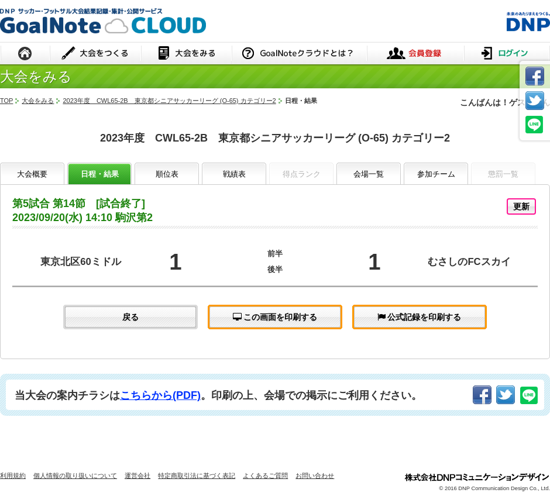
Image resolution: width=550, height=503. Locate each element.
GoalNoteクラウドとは (299, 54)
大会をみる (186, 54)
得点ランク (302, 174)
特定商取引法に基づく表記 (196, 475)
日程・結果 (100, 174)
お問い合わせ (314, 475)
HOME (25, 54)
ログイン (507, 54)
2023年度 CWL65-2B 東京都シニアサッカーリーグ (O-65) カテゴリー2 (169, 100)
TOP (6, 100)
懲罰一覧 (503, 174)
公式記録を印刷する (419, 317)
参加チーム (436, 174)
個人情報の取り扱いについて (75, 475)
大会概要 (32, 174)
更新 (521, 206)
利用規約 (13, 475)
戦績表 (234, 174)
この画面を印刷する (275, 317)
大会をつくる (95, 54)
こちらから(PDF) (160, 395)
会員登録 (415, 54)
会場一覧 (368, 174)
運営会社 (137, 475)
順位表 (167, 174)
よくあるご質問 (265, 475)
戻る (130, 317)
